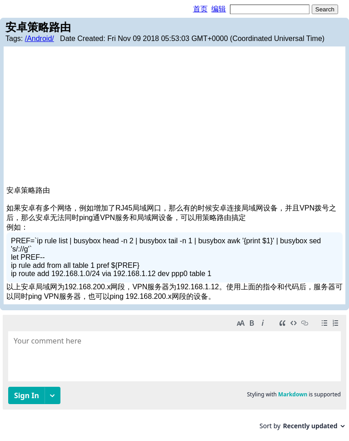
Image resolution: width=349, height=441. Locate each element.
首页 (200, 9)
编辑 (218, 9)
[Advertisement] (174, 117)
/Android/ (39, 38)
